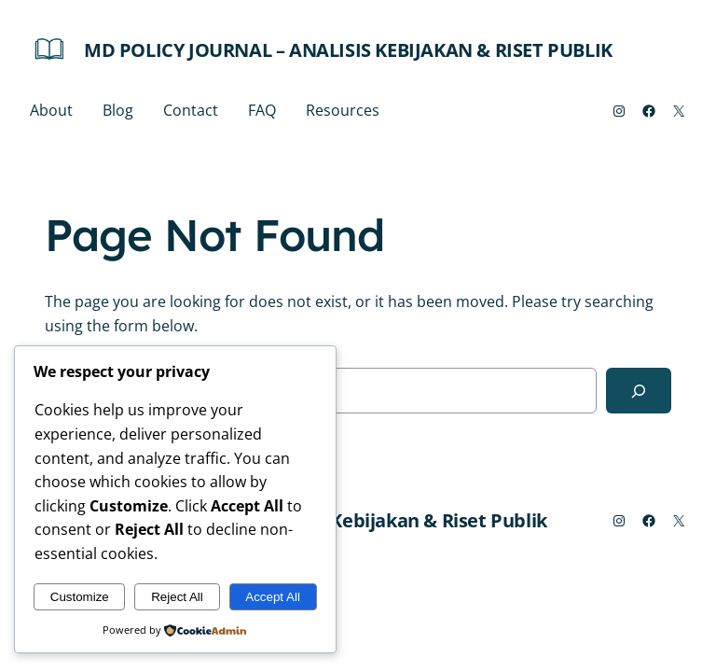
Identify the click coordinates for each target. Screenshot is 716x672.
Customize (79, 597)
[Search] (638, 390)
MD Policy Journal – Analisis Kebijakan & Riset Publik (348, 50)
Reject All (177, 597)
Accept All (272, 597)
